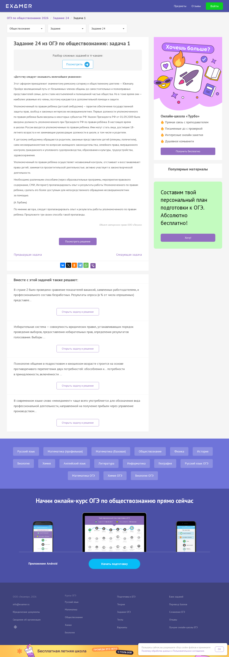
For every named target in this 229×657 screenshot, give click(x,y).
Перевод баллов (178, 604)
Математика (71, 609)
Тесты (120, 619)
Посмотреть (78, 64)
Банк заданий (176, 596)
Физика (179, 451)
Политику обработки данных (156, 650)
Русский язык (26, 451)
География (165, 463)
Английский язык (75, 463)
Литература (106, 463)
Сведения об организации (27, 619)
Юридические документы (26, 611)
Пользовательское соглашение (188, 650)
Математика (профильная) (65, 451)
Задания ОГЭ (124, 611)
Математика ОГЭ (83, 475)
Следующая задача (129, 254)
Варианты (122, 627)
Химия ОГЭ (115, 475)
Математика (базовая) (111, 451)
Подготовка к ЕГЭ (126, 596)
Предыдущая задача (28, 254)
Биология (23, 463)
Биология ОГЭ (144, 475)
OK (219, 649)
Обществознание (150, 451)
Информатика (136, 463)
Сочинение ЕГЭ (177, 611)
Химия (46, 463)
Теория (121, 604)
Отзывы (173, 619)
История (202, 451)
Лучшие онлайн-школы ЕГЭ (183, 627)
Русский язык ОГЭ (196, 463)
